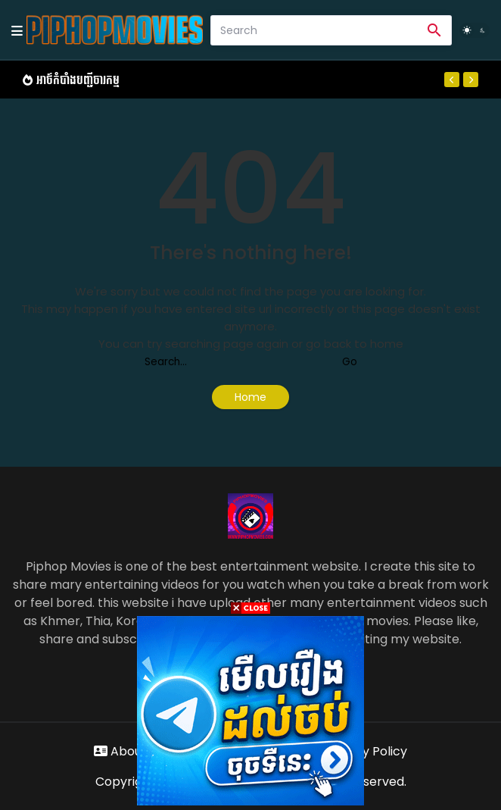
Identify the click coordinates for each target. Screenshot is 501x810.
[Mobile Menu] (17, 30)
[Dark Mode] (474, 30)
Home (250, 397)
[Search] (314, 30)
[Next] (470, 79)
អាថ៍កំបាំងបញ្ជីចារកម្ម (78, 80)
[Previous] (451, 79)
